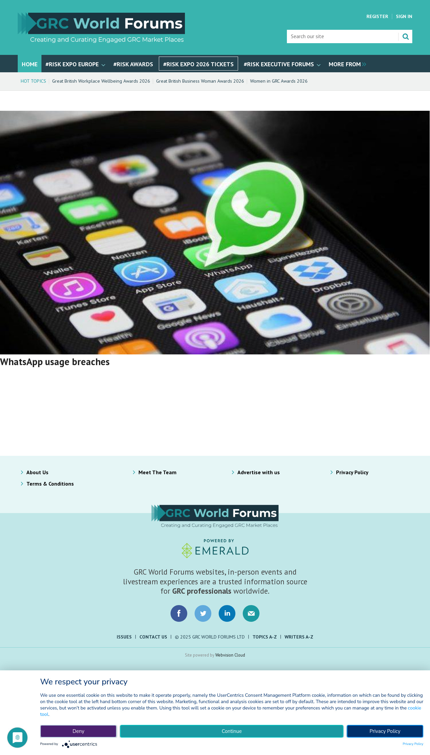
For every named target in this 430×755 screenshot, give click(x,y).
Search (405, 36)
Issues (124, 637)
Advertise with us (258, 472)
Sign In (404, 16)
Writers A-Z (299, 637)
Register (377, 16)
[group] (346, 63)
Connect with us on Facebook (179, 613)
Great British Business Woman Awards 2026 (200, 81)
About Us (37, 472)
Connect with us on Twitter (203, 613)
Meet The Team (157, 472)
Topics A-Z (264, 637)
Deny (78, 731)
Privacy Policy (352, 472)
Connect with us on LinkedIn (227, 613)
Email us (251, 613)
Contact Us (153, 637)
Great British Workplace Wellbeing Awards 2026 (101, 81)
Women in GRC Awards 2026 (279, 81)
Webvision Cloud (230, 655)
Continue (232, 731)
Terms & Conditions (50, 483)
